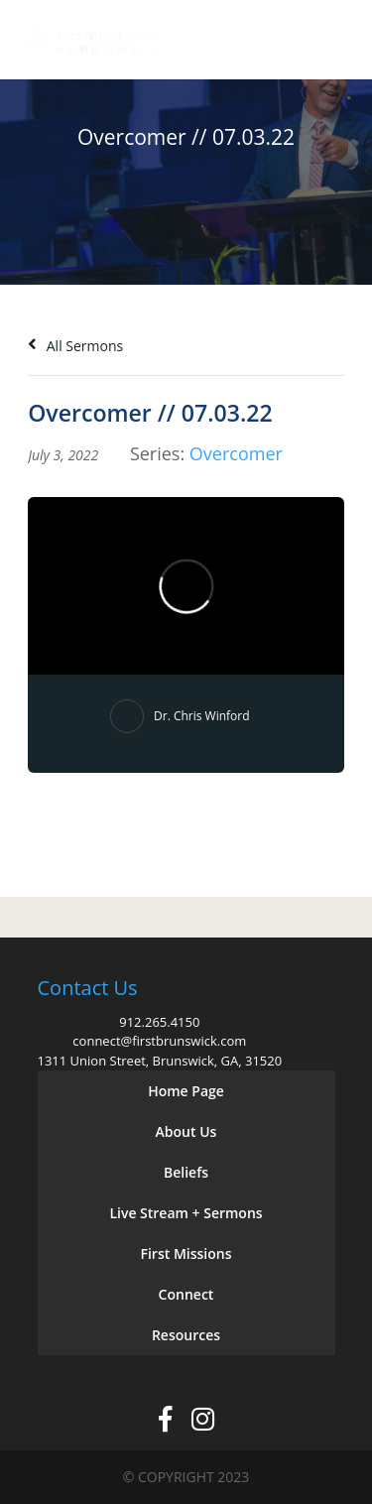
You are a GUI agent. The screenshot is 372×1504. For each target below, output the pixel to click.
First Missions (186, 1253)
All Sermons (75, 345)
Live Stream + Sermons (185, 1212)
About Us (186, 1131)
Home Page (186, 1090)
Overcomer (236, 453)
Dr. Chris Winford (202, 715)
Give (274, 40)
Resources (186, 1334)
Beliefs (186, 1172)
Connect (186, 1294)
